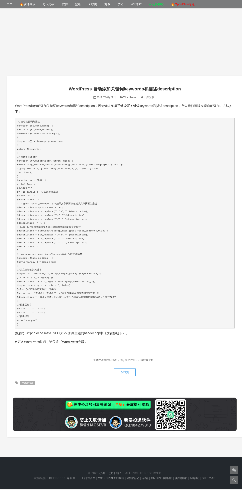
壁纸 (78, 4)
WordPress (129, 97)
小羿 (102, 473)
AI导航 (194, 478)
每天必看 (49, 4)
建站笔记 (133, 478)
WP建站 (136, 4)
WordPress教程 (111, 478)
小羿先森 (149, 97)
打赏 (124, 372)
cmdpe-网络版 (161, 478)
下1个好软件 (87, 478)
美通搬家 (181, 478)
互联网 (92, 4)
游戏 (107, 4)
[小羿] (121, 360)
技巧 (121, 4)
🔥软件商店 (28, 4)
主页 (10, 4)
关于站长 (116, 473)
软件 (65, 4)
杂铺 (145, 478)
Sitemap (208, 478)
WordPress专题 (73, 342)
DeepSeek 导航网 (62, 478)
